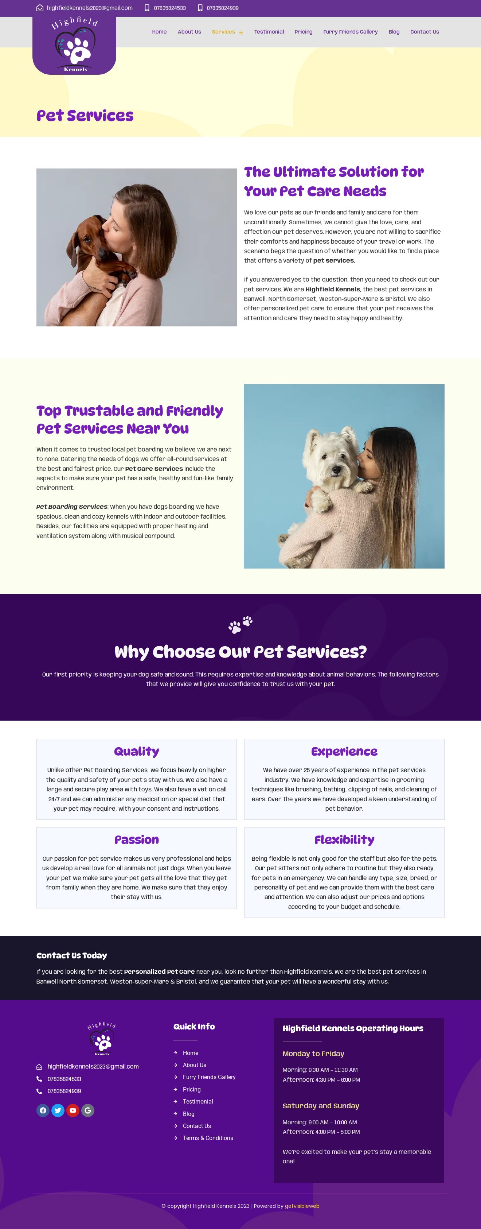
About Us (189, 32)
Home (159, 32)
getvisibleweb (302, 1206)
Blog (394, 32)
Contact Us (425, 32)
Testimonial (269, 32)
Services (227, 32)
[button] (228, 32)
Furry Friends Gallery (351, 32)
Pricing (304, 32)
